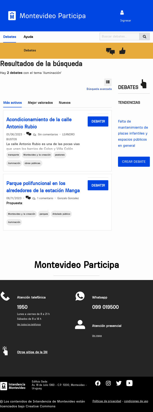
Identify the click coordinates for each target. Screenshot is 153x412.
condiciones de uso (136, 401)
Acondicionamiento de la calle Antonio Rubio (38, 123)
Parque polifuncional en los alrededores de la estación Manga (43, 186)
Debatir (98, 121)
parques (44, 213)
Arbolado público (61, 213)
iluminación (14, 163)
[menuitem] (122, 12)
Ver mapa (97, 335)
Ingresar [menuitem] (125, 20)
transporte (13, 154)
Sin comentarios (48, 134)
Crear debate (134, 161)
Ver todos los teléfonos (29, 324)
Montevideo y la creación (37, 154)
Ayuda (28, 37)
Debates (9, 37)
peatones (60, 154)
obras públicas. (33, 163)
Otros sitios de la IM (32, 352)
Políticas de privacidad (107, 401)
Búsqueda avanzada (99, 88)
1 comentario (45, 198)
